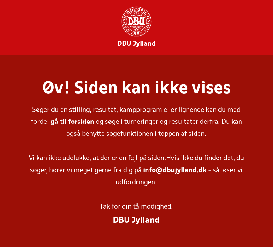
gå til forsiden (72, 122)
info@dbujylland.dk (174, 171)
